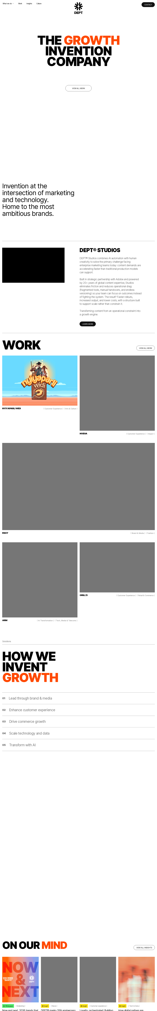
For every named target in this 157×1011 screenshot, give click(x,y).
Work (20, 3)
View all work (78, 88)
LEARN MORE (87, 326)
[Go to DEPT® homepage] (78, 8)
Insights (29, 3)
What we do (8, 3)
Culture (38, 3)
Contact (148, 5)
